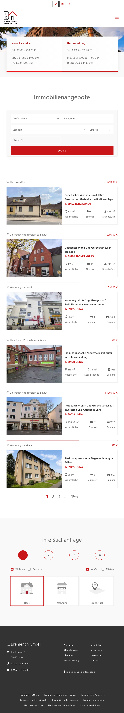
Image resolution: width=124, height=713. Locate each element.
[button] (36, 118)
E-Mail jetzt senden (18, 670)
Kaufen (94, 569)
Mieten (110, 569)
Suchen (62, 151)
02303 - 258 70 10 (18, 663)
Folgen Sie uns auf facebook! (81, 672)
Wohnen (20, 569)
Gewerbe (37, 569)
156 (74, 497)
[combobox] (49, 129)
